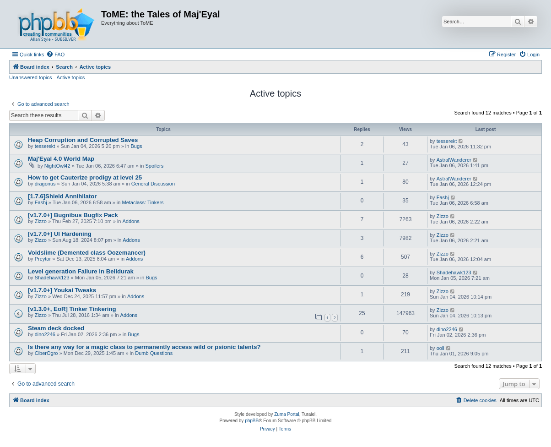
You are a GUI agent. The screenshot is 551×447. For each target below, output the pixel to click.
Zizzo (41, 221)
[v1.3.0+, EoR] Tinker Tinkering (72, 308)
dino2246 (45, 334)
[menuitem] (55, 54)
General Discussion (153, 183)
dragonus (45, 183)
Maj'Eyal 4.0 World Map (61, 158)
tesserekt (45, 146)
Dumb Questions (154, 353)
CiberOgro (46, 353)
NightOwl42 (57, 166)
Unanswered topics (30, 77)
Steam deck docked (56, 328)
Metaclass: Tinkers (143, 202)
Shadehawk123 (52, 277)
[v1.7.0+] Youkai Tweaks (62, 290)
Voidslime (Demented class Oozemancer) (87, 252)
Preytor (43, 259)
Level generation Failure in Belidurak (81, 271)
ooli (440, 348)
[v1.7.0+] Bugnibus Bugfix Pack (73, 215)
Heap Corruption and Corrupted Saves (83, 139)
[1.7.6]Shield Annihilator (62, 196)
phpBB (252, 420)
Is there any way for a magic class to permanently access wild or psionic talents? (144, 346)
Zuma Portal (286, 414)
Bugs (136, 146)
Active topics (71, 77)
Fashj (41, 202)
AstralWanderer (454, 160)
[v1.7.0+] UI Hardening (60, 233)
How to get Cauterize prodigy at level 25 (85, 177)
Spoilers (155, 166)
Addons (131, 221)
